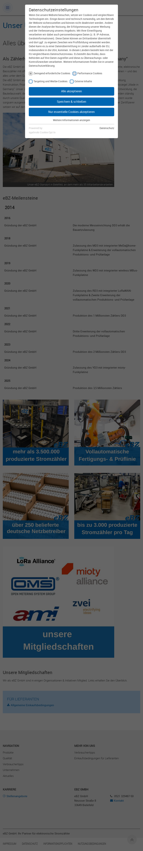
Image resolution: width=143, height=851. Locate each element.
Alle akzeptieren (71, 91)
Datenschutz (107, 128)
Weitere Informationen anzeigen (71, 120)
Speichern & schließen (71, 102)
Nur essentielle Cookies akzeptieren (71, 112)
